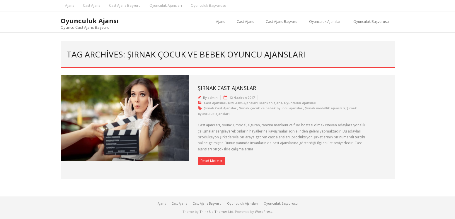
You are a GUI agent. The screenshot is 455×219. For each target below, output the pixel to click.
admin (212, 97)
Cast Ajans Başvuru (125, 5)
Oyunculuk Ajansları (165, 5)
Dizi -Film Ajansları (243, 103)
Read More (210, 160)
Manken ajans (270, 103)
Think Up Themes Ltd (216, 211)
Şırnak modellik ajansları (325, 108)
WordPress (263, 211)
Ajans (69, 5)
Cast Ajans (91, 5)
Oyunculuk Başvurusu (208, 5)
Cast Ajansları (215, 103)
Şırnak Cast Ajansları (228, 87)
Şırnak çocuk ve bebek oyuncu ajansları (271, 108)
